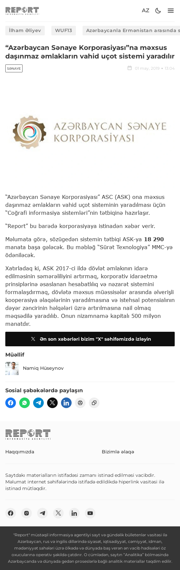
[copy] (94, 403)
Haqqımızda (19, 452)
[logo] (22, 11)
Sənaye (14, 68)
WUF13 (63, 30)
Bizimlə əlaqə (118, 452)
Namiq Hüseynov (34, 368)
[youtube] (90, 513)
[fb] (10, 403)
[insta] (26, 513)
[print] (80, 403)
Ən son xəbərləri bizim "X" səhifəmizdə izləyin (90, 339)
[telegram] (38, 403)
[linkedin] (66, 403)
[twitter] (52, 403)
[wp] (24, 403)
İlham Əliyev (25, 30)
